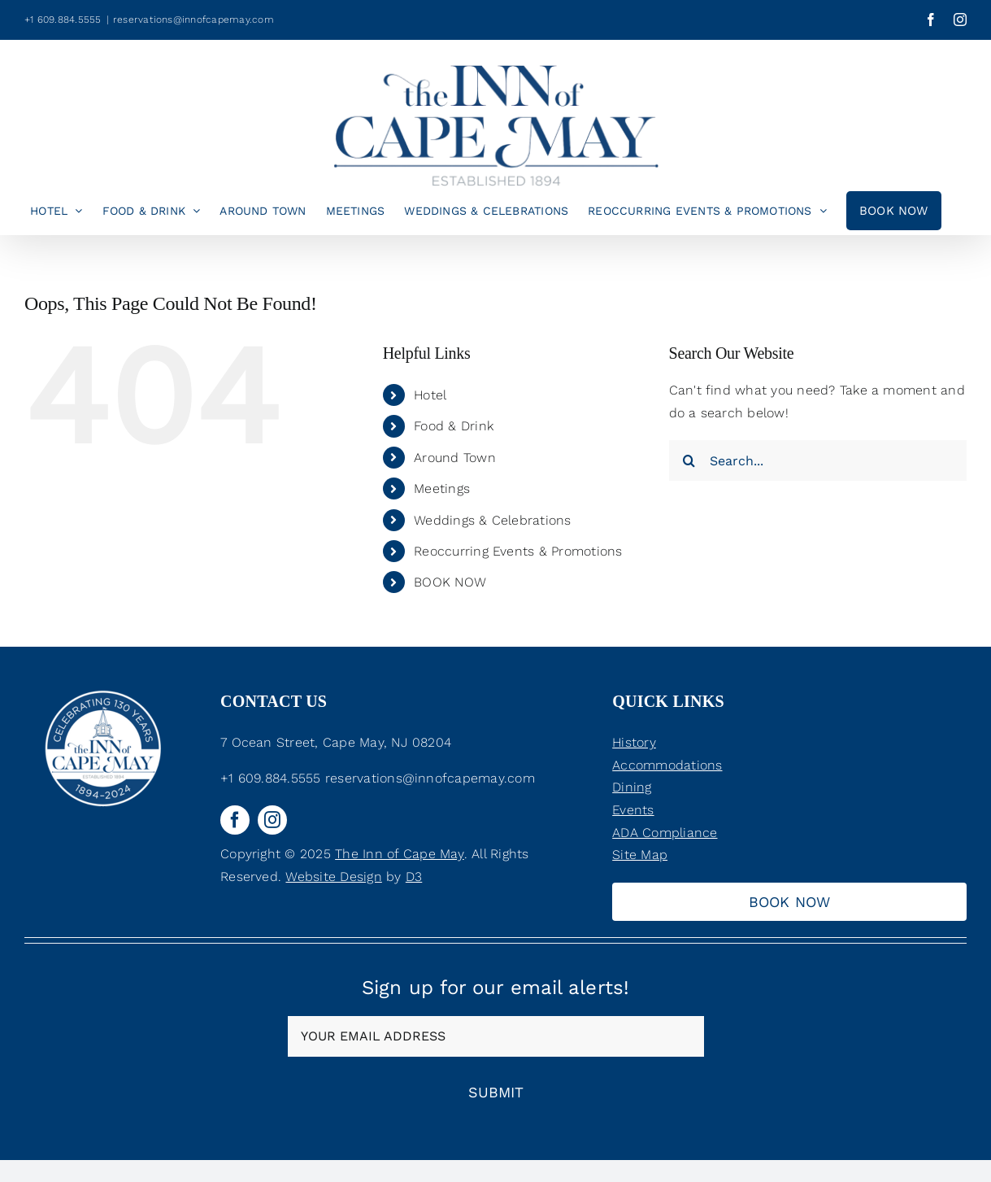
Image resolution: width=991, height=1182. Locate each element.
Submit (496, 1092)
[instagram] (272, 820)
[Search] (689, 460)
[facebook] (235, 820)
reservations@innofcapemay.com (193, 19)
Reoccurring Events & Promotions (518, 551)
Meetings (442, 488)
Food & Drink (453, 426)
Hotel (430, 395)
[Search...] (818, 460)
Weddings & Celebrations (493, 520)
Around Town (455, 457)
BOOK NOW (450, 582)
